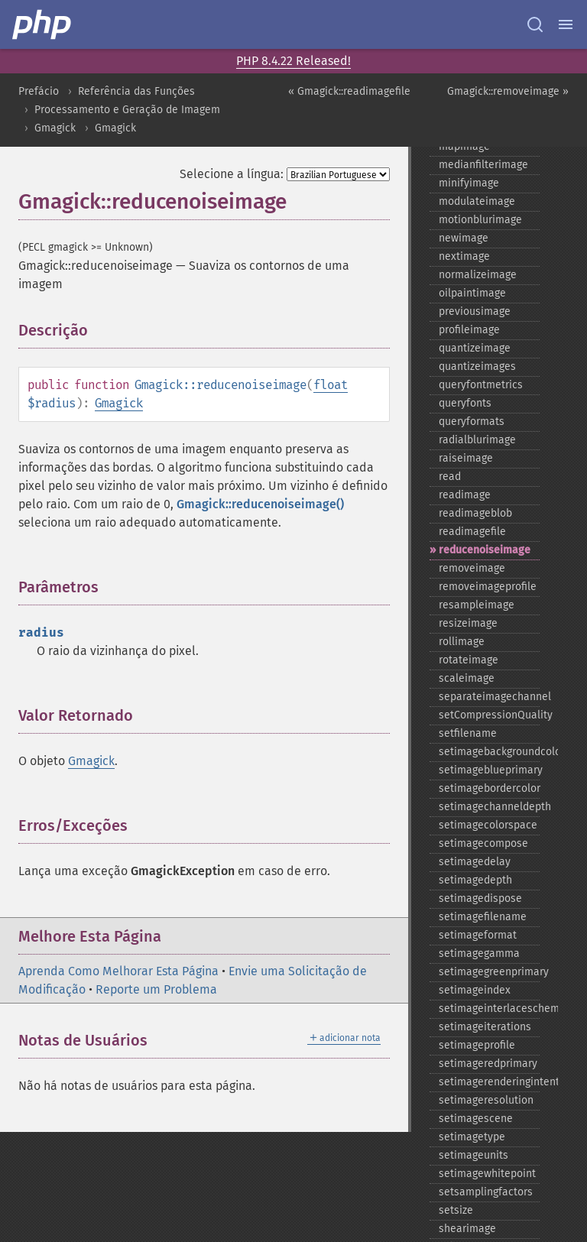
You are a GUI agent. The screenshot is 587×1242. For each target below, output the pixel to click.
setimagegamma (479, 953)
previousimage (475, 311)
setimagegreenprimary (489, 971)
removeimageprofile (488, 586)
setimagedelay (475, 861)
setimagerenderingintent (489, 1081)
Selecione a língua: (232, 174)
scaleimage (467, 678)
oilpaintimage (472, 293)
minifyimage (469, 183)
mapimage (464, 146)
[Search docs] (535, 24)
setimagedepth (475, 880)
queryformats (471, 421)
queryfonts (465, 403)
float (330, 385)
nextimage (464, 256)
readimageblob (475, 513)
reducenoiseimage (484, 549)
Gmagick (55, 128)
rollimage (462, 641)
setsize (456, 1210)
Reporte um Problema (156, 989)
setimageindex (475, 990)
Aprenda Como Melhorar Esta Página (118, 971)
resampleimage (476, 604)
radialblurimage (477, 439)
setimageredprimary (488, 1063)
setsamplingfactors (486, 1191)
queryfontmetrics (481, 384)
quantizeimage (475, 348)
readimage (465, 494)
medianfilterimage (483, 164)
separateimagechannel (489, 696)
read (450, 476)
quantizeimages (477, 366)
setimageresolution (486, 1100)
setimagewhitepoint (487, 1173)
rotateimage (468, 659)
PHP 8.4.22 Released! (293, 61)
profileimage (469, 329)
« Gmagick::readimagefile (349, 91)
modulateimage (477, 201)
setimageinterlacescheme (489, 1008)
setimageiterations (485, 1026)
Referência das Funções (136, 91)
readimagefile (472, 531)
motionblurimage (480, 219)
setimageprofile (477, 1045)
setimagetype (472, 1136)
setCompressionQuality (489, 715)
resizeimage (468, 623)
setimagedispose (480, 898)
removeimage (472, 568)
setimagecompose (483, 843)
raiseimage (466, 458)
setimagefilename (483, 916)
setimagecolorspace (488, 825)
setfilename (468, 733)
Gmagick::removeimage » (508, 91)
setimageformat (478, 935)
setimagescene (476, 1118)
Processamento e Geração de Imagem (127, 109)
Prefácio (38, 91)
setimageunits (473, 1155)
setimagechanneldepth (489, 806)
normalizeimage (478, 274)
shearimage (467, 1228)
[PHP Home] (42, 24)
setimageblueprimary (489, 770)
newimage (463, 238)
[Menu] (565, 24)
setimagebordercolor (489, 788)
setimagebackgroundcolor (489, 751)
